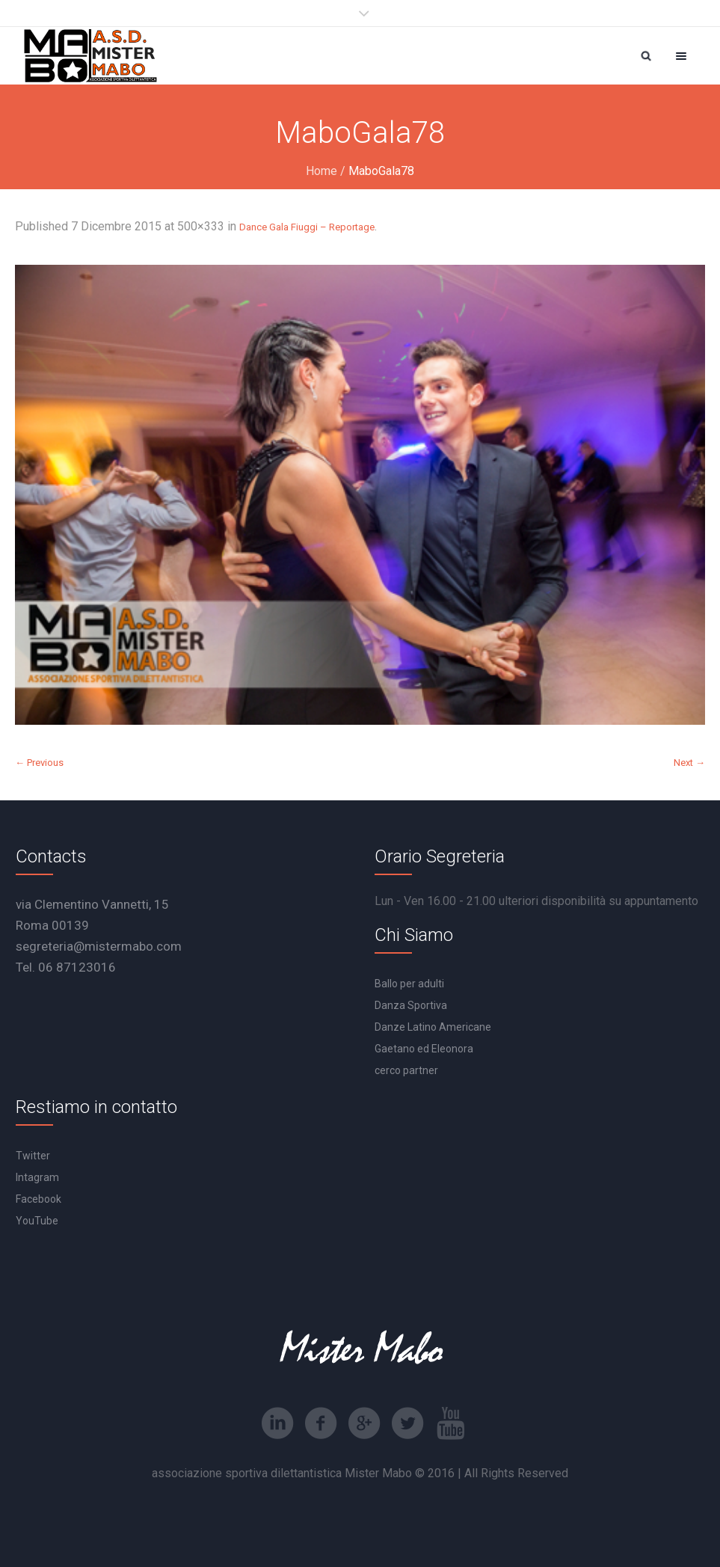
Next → (689, 762)
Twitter (33, 1156)
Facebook (38, 1199)
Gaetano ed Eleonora (424, 1049)
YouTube (37, 1221)
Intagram (37, 1177)
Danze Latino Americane (433, 1027)
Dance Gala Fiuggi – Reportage (307, 227)
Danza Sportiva (411, 1005)
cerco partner (406, 1070)
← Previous (39, 762)
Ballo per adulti (409, 984)
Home (321, 171)
